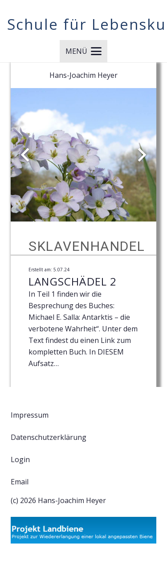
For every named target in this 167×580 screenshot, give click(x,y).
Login (20, 459)
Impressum (30, 415)
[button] (83, 51)
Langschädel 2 (73, 281)
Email (20, 482)
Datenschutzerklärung (48, 437)
